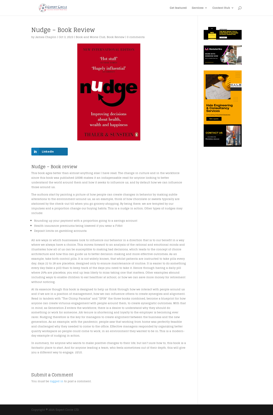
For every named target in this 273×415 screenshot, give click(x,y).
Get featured (178, 8)
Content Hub (221, 8)
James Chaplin (45, 37)
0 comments (136, 37)
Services (197, 8)
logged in (56, 381)
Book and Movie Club (90, 37)
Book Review (115, 37)
